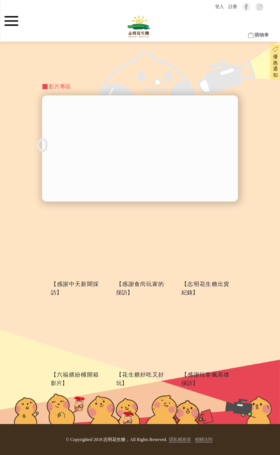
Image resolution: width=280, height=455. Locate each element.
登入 (219, 6)
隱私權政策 (180, 439)
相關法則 (203, 439)
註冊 (232, 6)
